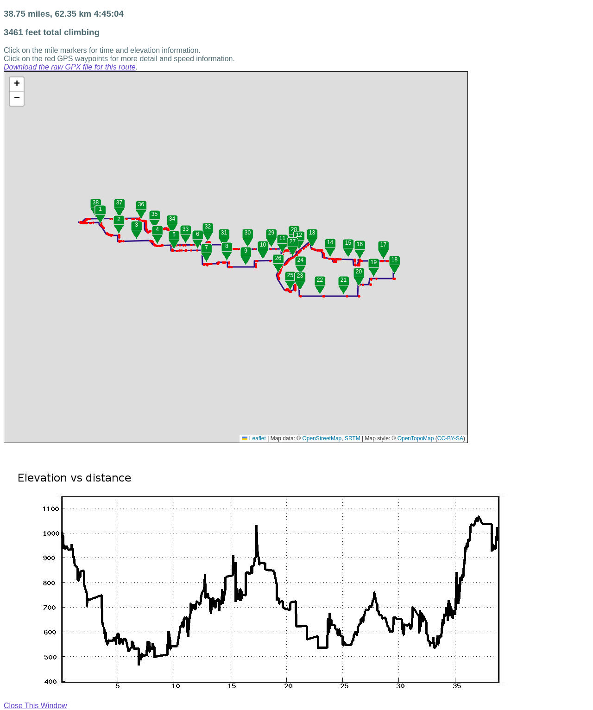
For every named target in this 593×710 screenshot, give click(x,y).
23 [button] (300, 276)
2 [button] (118, 219)
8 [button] (226, 246)
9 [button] (245, 250)
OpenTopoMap (415, 438)
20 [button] (359, 271)
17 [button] (383, 244)
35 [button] (154, 214)
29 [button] (271, 232)
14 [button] (330, 242)
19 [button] (374, 262)
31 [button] (224, 232)
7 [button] (206, 247)
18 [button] (394, 259)
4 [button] (157, 229)
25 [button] (290, 275)
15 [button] (348, 243)
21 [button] (344, 280)
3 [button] (136, 225)
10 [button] (263, 244)
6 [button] (197, 234)
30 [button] (248, 232)
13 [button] (312, 232)
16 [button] (360, 244)
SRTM (352, 438)
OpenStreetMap (322, 438)
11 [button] (282, 238)
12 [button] (299, 235)
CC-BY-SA (450, 438)
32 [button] (208, 226)
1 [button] (100, 209)
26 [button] (278, 258)
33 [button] (186, 229)
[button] (86, 223)
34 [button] (172, 219)
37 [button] (119, 202)
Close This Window (35, 706)
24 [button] (300, 260)
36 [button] (141, 204)
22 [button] (320, 280)
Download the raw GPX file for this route (70, 67)
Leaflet (253, 438)
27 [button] (293, 241)
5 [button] (174, 234)
